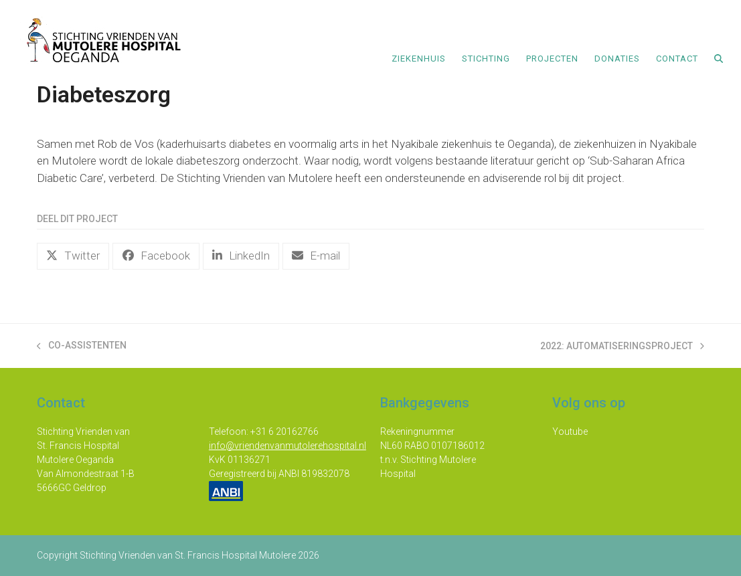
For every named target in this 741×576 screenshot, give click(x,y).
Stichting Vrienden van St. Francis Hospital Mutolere (188, 555)
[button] (718, 57)
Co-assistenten (82, 346)
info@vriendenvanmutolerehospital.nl (287, 445)
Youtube (570, 431)
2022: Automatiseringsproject (622, 347)
